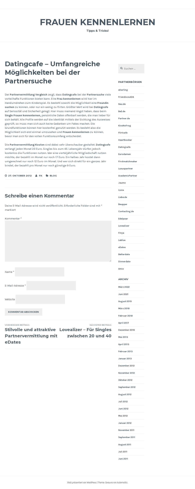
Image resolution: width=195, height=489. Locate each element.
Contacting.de (126, 211)
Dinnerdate (124, 261)
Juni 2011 (123, 458)
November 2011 (126, 430)
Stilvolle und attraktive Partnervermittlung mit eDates (31, 334)
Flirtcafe (122, 132)
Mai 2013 (123, 337)
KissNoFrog (124, 125)
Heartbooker (125, 140)
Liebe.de (122, 197)
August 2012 (124, 394)
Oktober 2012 (125, 380)
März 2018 (124, 308)
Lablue (121, 240)
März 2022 (124, 287)
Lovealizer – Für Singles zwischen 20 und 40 (85, 330)
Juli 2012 (123, 401)
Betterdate (124, 254)
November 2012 (126, 373)
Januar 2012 (124, 423)
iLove (121, 190)
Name (9, 272)
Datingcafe (124, 147)
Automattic (122, 482)
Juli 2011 (122, 451)
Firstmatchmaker (127, 161)
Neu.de (122, 104)
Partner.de (124, 118)
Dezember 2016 (126, 330)
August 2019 (125, 301)
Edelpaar (123, 218)
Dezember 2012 (126, 365)
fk (40, 175)
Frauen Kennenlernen (97, 22)
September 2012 (126, 387)
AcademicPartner (127, 175)
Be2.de (121, 111)
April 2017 (123, 323)
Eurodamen (124, 154)
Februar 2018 (125, 315)
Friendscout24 (126, 97)
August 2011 (124, 444)
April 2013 (123, 344)
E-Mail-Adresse (15, 285)
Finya (121, 233)
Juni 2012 (123, 408)
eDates (122, 247)
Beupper (122, 204)
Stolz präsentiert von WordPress (81, 482)
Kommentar (13, 218)
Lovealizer (123, 225)
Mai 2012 (123, 415)
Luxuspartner (125, 168)
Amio (121, 268)
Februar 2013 (125, 351)
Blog (53, 175)
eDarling (123, 90)
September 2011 (126, 437)
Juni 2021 (123, 294)
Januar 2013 (125, 358)
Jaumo (122, 182)
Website (10, 299)
